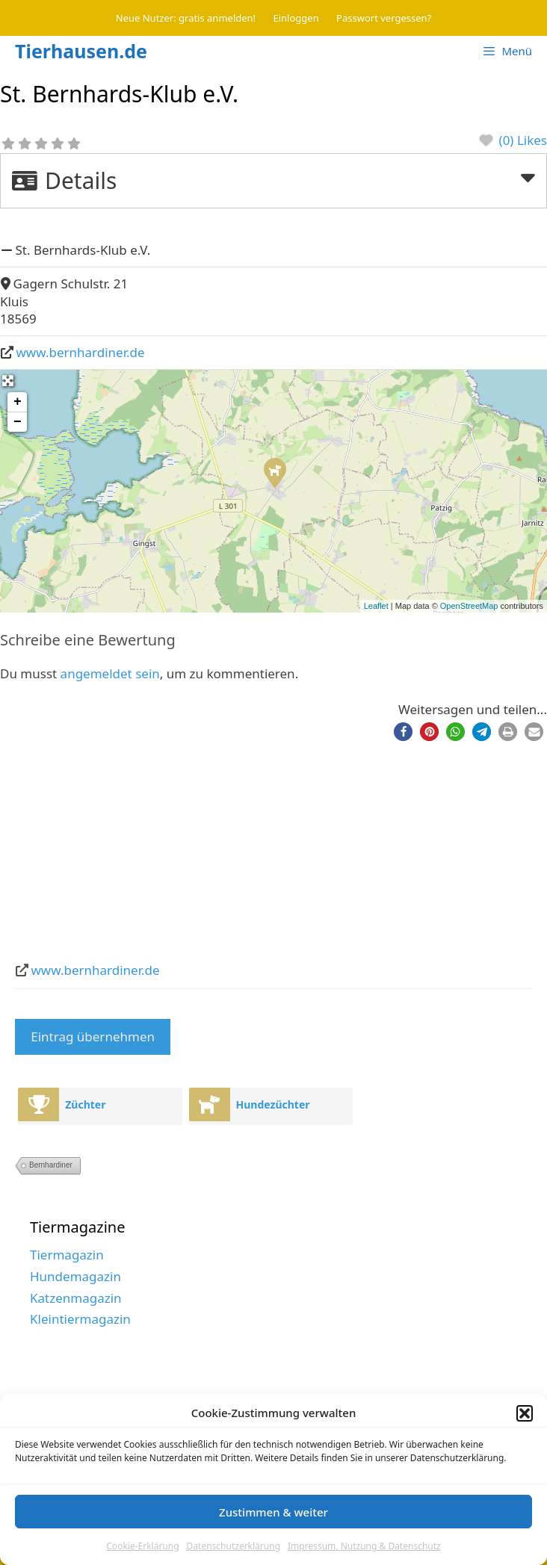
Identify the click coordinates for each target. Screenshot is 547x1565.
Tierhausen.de (81, 50)
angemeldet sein (110, 673)
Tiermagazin (67, 1254)
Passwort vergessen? (383, 18)
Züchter (85, 1104)
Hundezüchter (273, 1104)
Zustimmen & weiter (273, 1511)
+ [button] (17, 402)
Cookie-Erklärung (142, 1546)
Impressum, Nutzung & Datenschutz (364, 1546)
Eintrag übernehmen (93, 1036)
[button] (524, 1414)
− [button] (17, 422)
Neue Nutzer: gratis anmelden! (186, 18)
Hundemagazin (75, 1276)
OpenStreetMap (469, 605)
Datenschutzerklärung (233, 1546)
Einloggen (296, 18)
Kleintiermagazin (80, 1318)
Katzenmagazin (76, 1298)
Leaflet (376, 605)
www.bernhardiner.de (80, 352)
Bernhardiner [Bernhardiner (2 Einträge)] (50, 1165)
